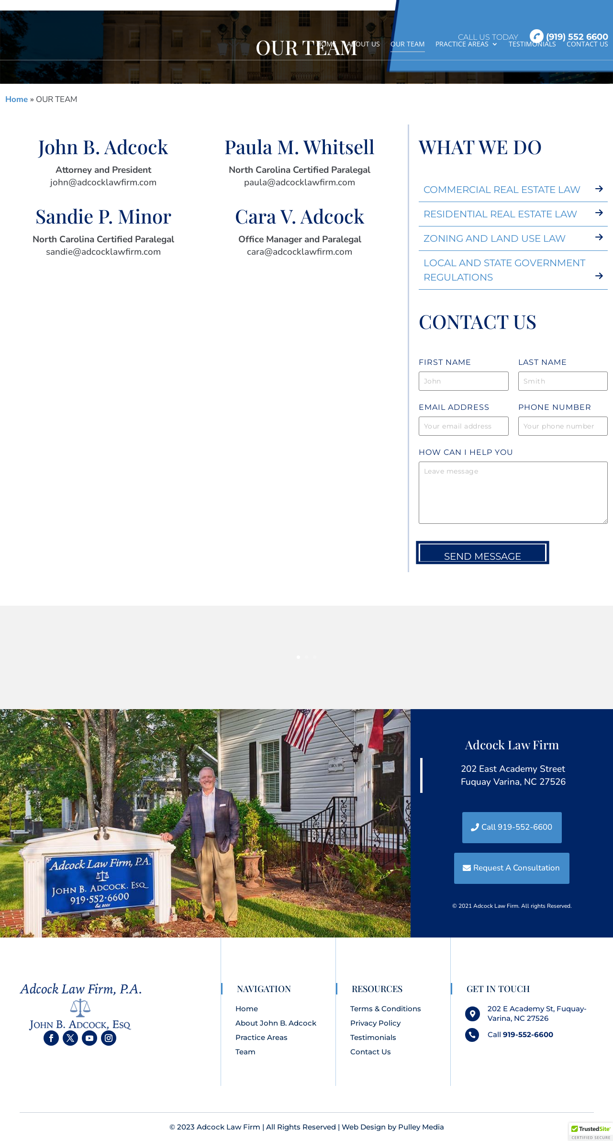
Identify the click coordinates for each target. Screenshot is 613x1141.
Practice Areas (261, 1037)
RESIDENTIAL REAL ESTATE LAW (500, 214)
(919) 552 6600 (569, 36)
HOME (326, 44)
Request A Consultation (516, 867)
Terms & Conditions (385, 1008)
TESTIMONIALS (532, 44)
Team (245, 1051)
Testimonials (373, 1037)
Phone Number (554, 407)
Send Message (482, 556)
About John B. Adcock (275, 1023)
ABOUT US (363, 44)
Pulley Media (421, 1126)
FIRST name (445, 362)
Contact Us (370, 1051)
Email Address (454, 407)
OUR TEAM (407, 44)
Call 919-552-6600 (516, 827)
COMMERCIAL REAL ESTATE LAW (502, 189)
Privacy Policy (375, 1023)
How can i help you (466, 452)
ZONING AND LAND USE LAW (495, 238)
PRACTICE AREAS (462, 44)
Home (17, 99)
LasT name (542, 362)
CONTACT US (587, 44)
